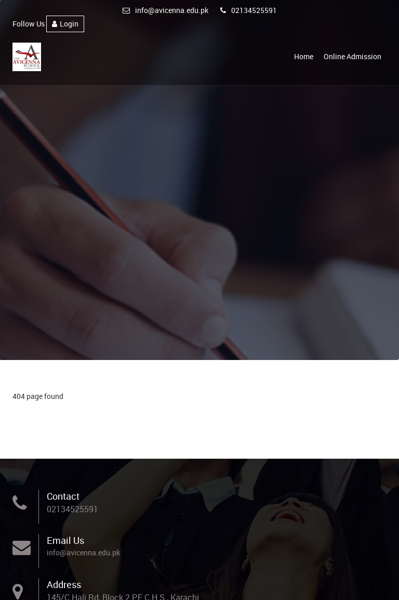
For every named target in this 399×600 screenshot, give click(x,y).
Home (303, 56)
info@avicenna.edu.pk (165, 10)
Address (64, 584)
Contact (63, 496)
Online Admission (352, 56)
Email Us (65, 540)
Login (65, 24)
